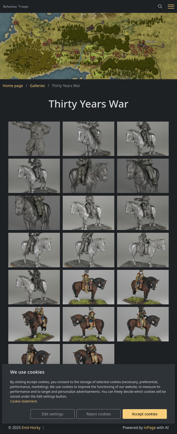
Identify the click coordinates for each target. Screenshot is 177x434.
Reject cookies (98, 414)
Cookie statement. (24, 401)
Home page (13, 85)
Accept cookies (145, 414)
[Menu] (171, 7)
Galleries (37, 85)
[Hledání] (160, 6)
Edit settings (52, 414)
